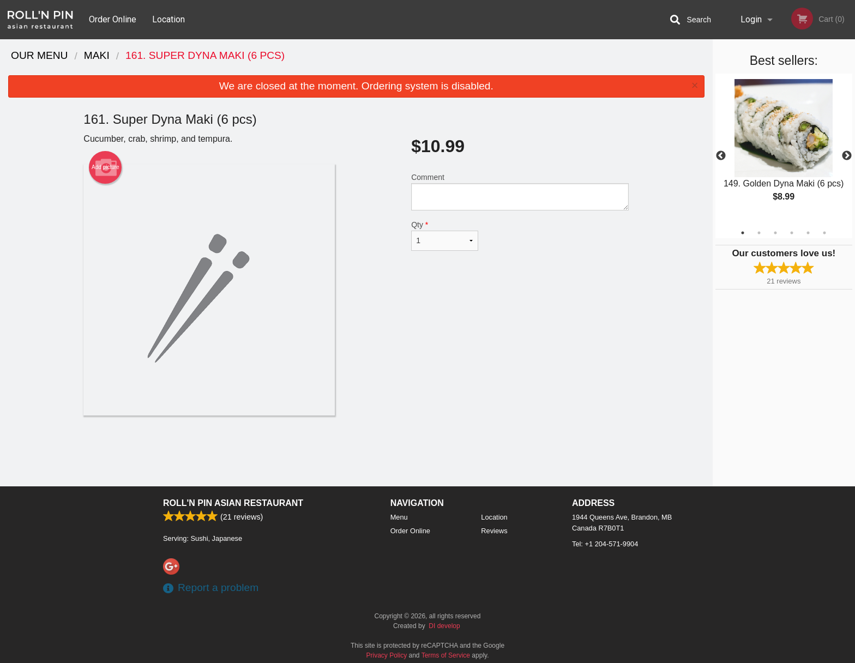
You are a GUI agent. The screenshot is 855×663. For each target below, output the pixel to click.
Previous (720, 155)
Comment (520, 191)
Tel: (605, 544)
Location (168, 19)
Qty (444, 235)
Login (751, 19)
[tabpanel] (784, 149)
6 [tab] (824, 232)
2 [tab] (759, 232)
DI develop (444, 626)
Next (846, 155)
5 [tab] (808, 232)
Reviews (494, 531)
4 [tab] (791, 232)
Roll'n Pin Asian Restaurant (233, 503)
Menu (399, 517)
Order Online (112, 19)
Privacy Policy (386, 655)
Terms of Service (446, 655)
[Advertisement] (356, 451)
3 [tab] (775, 232)
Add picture (105, 167)
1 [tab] (742, 232)
